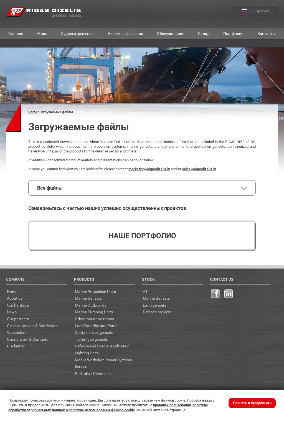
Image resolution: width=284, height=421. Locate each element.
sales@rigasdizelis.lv (199, 169)
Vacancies (16, 332)
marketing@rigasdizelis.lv (149, 169)
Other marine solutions (94, 318)
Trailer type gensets (91, 339)
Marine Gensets (88, 298)
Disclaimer (16, 346)
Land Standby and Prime (96, 325)
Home (32, 112)
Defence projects (157, 311)
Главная (15, 33)
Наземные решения (125, 33)
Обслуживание (170, 33)
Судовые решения (77, 33)
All (145, 291)
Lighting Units (87, 352)
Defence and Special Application (102, 346)
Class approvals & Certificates (32, 325)
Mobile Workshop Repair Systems (103, 359)
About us (14, 298)
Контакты (266, 33)
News (12, 311)
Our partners (18, 318)
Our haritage (18, 305)
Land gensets (154, 305)
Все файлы (50, 188)
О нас (42, 33)
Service (81, 366)
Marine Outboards (90, 305)
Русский (251, 11)
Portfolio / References (93, 373)
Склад (203, 33)
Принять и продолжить (252, 403)
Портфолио (233, 33)
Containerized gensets (94, 332)
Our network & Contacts (27, 339)
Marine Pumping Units (94, 311)
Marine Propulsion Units (95, 291)
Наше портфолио (142, 236)
